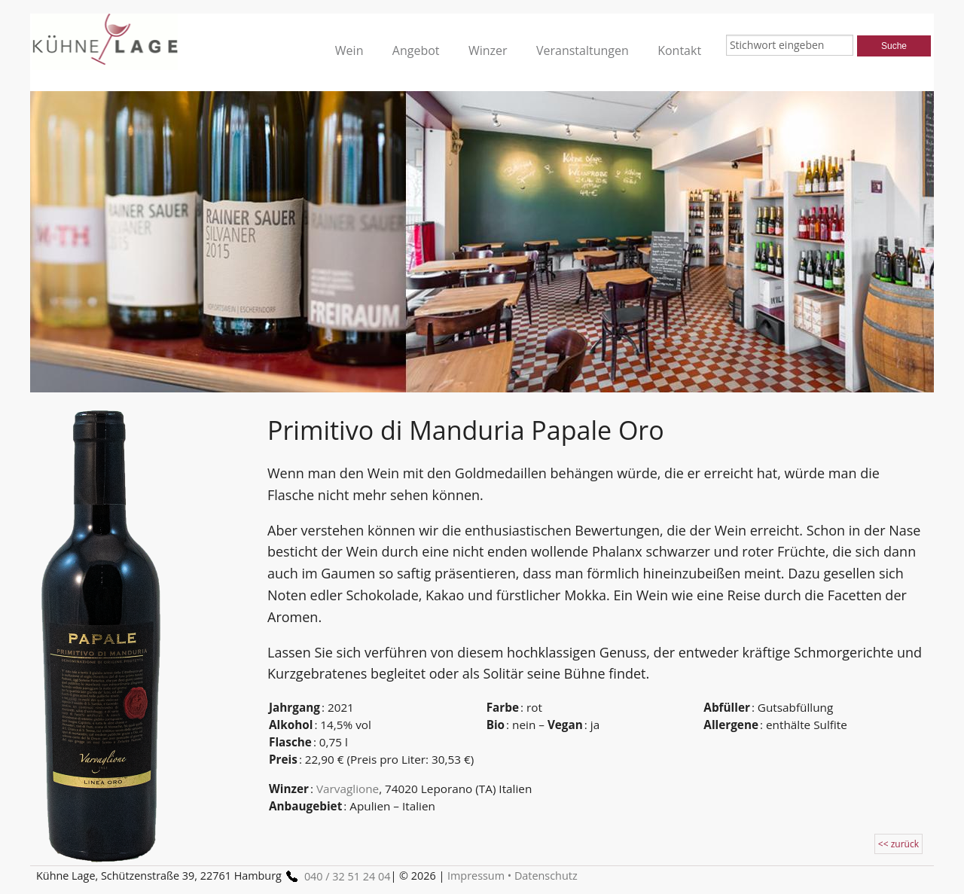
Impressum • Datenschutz (512, 875)
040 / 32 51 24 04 (336, 876)
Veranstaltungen (582, 50)
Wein (349, 50)
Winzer (488, 50)
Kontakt (679, 50)
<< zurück (898, 844)
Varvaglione (347, 788)
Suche (894, 46)
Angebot (416, 50)
